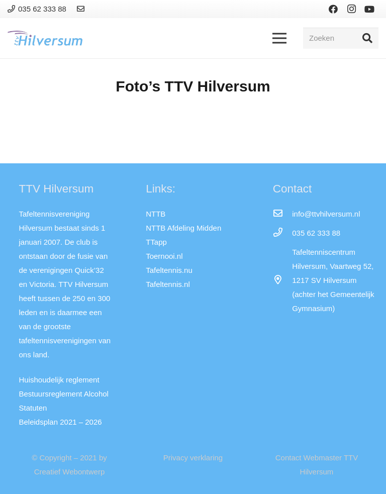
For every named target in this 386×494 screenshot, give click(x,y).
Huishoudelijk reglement (59, 379)
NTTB (155, 214)
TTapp (156, 242)
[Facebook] (333, 9)
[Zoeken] (340, 38)
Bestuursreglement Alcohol (64, 393)
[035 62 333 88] (282, 233)
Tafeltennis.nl (168, 284)
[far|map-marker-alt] (282, 280)
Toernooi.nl (164, 256)
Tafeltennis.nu (169, 270)
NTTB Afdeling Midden (183, 228)
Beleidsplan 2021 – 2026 (60, 422)
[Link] (82, 9)
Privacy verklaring (193, 457)
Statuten (33, 408)
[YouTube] (369, 9)
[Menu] (279, 38)
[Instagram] (351, 9)
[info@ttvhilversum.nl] (282, 214)
